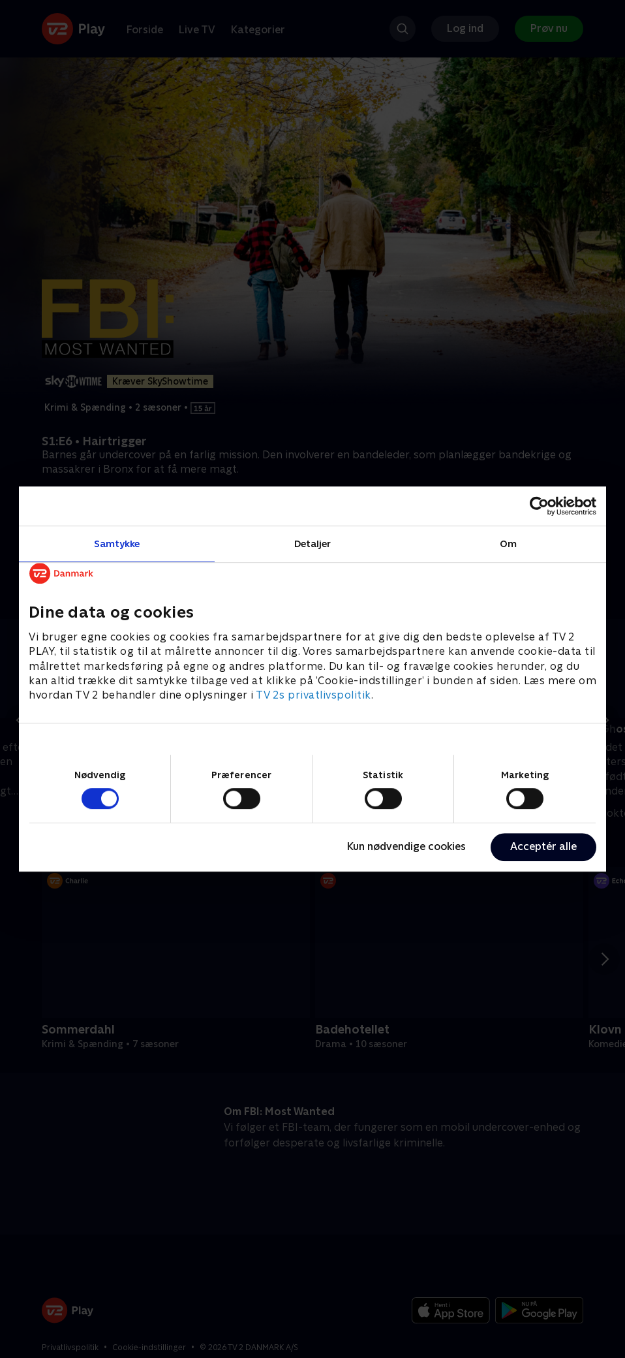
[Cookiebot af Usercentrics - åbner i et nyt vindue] (539, 506)
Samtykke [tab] (117, 543)
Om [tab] (508, 543)
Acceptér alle (543, 846)
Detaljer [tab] (312, 543)
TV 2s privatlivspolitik (313, 695)
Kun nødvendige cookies (406, 846)
